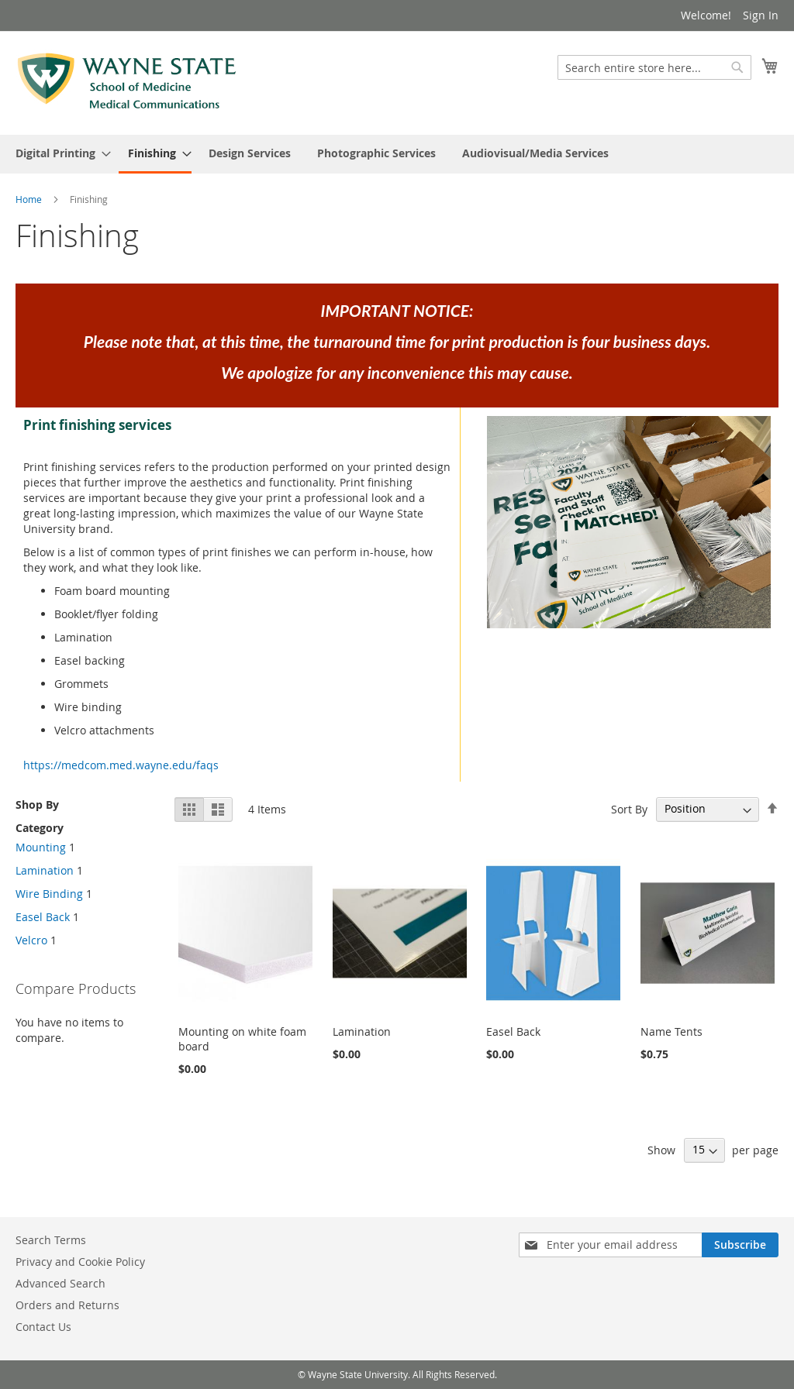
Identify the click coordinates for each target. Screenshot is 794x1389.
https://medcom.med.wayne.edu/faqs (121, 765)
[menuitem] (58, 153)
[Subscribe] (740, 1245)
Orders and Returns (67, 1305)
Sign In (760, 15)
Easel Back (513, 1031)
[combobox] (654, 67)
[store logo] (127, 82)
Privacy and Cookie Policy (80, 1261)
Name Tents (671, 1031)
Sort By (629, 808)
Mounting (41, 847)
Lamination (362, 1031)
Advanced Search (60, 1283)
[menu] (397, 154)
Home (30, 199)
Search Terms (51, 1240)
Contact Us (43, 1326)
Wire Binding (49, 893)
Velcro (31, 940)
